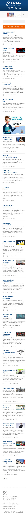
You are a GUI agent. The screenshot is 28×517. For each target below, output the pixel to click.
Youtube (18, 5)
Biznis (10, 503)
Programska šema (17, 505)
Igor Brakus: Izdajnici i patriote (9, 371)
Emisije (11, 505)
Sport (17, 503)
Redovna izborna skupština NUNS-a (8, 67)
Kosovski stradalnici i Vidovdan (9, 33)
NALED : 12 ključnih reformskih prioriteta (8, 262)
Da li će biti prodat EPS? (8, 100)
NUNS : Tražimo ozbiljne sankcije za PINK (10, 156)
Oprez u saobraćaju (8, 388)
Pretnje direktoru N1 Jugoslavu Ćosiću (8, 424)
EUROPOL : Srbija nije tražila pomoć (9, 242)
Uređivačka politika (18, 512)
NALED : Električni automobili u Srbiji (8, 138)
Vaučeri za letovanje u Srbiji (8, 49)
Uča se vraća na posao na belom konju (9, 442)
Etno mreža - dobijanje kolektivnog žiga (9, 352)
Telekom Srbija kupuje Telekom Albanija (7, 461)
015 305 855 (12, 499)
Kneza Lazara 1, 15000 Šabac (9, 498)
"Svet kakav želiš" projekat (8, 315)
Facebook (13, 5)
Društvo (17, 26)
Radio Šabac (5, 506)
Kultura (13, 503)
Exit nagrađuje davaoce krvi (7, 83)
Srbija (22, 26)
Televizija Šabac (6, 505)
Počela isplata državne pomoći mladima (10, 171)
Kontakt (13, 508)
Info (7, 503)
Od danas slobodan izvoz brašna (8, 297)
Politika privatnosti (11, 511)
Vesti (12, 26)
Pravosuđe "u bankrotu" (6, 188)
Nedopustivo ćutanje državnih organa (8, 281)
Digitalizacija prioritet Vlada (7, 224)
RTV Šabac (6, 26)
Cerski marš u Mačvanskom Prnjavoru (7, 334)
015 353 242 (6, 499)
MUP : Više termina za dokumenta (8, 206)
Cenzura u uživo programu (7, 406)
